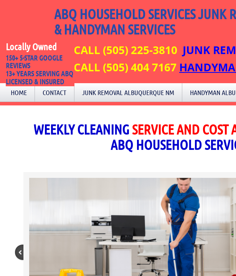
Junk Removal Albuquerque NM (128, 92)
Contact (54, 92)
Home (19, 92)
